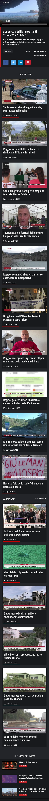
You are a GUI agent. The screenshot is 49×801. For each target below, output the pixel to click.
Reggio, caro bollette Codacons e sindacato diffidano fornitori (21, 150)
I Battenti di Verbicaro (28, 762)
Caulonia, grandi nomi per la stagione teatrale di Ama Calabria (23, 192)
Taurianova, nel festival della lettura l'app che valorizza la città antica (23, 234)
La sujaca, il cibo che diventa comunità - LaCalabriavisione (31, 777)
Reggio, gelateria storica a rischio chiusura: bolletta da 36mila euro (21, 401)
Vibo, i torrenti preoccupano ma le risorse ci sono (23, 656)
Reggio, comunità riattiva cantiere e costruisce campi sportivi (23, 276)
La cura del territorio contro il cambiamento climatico (20, 738)
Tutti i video (40, 498)
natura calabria (40, 51)
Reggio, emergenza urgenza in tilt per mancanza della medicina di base (23, 359)
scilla (28, 51)
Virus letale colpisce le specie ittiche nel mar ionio (23, 574)
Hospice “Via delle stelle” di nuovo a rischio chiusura (23, 485)
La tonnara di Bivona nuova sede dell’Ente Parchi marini (22, 533)
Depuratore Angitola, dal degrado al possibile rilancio (24, 697)
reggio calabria (40, 55)
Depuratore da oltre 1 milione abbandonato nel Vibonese (20, 615)
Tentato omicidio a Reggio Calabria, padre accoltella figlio (22, 108)
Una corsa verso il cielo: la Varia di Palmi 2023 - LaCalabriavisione (33, 790)
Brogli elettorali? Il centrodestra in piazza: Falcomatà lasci (22, 317)
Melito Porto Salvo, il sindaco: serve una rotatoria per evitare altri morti (23, 443)
